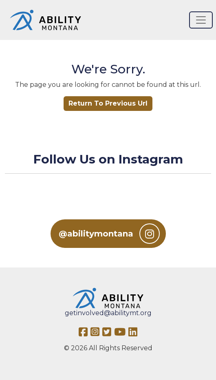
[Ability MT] (45, 20)
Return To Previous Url (108, 103)
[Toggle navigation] (201, 20)
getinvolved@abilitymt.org (108, 313)
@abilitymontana (109, 233)
